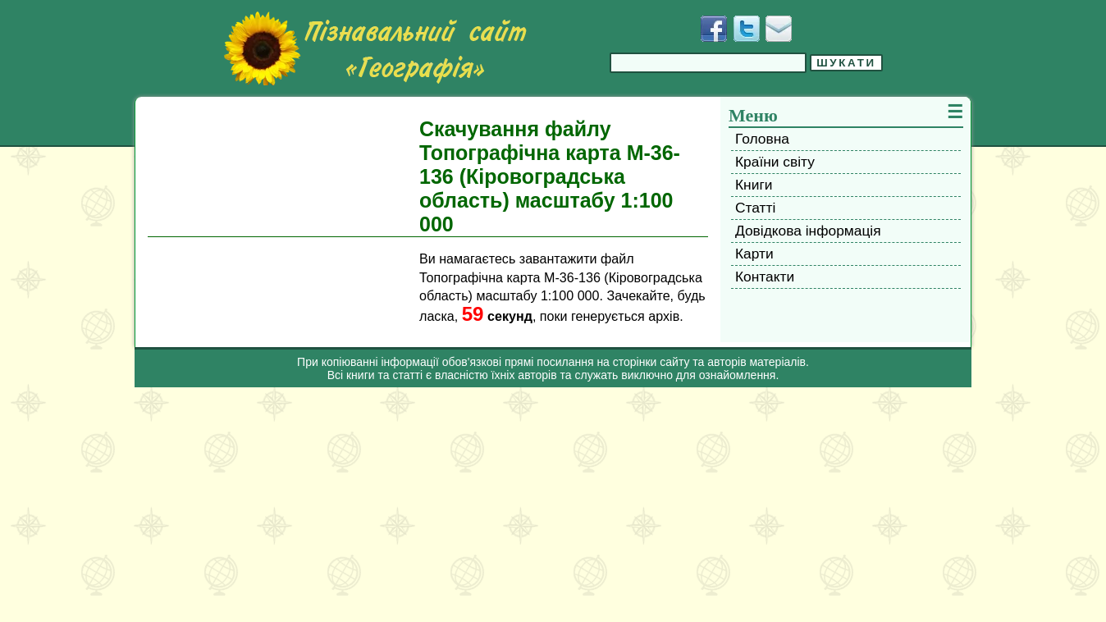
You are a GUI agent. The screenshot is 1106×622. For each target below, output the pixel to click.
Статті (755, 207)
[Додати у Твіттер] (747, 29)
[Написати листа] (779, 29)
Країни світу (775, 161)
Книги (753, 184)
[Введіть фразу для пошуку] (708, 63)
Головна (762, 138)
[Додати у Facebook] (714, 29)
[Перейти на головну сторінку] (375, 48)
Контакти (764, 276)
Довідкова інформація (808, 230)
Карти (754, 253)
